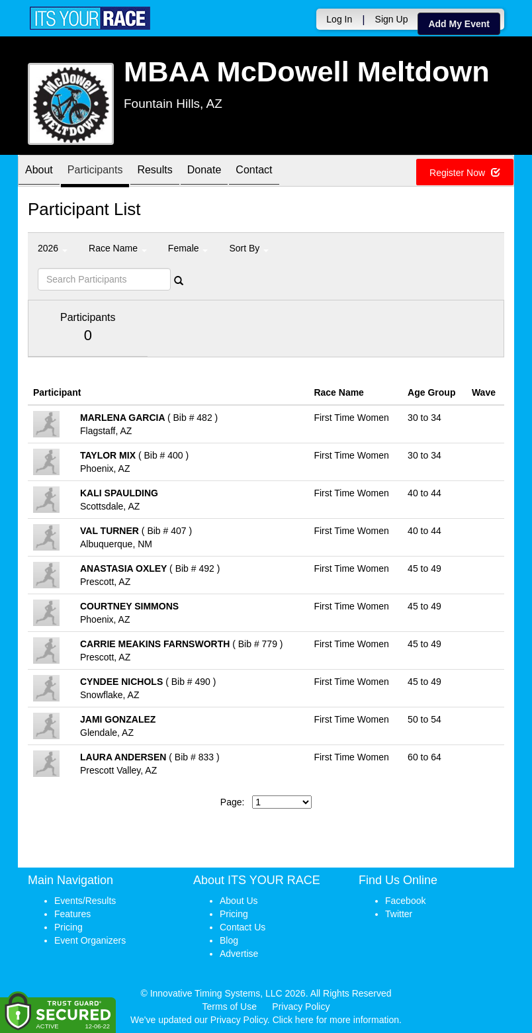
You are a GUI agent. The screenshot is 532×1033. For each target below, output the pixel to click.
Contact (254, 171)
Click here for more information (336, 1019)
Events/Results (85, 900)
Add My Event (459, 24)
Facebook (405, 900)
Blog (229, 940)
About (39, 171)
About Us (239, 900)
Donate (204, 171)
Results (154, 171)
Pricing (68, 927)
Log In (339, 19)
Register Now (464, 172)
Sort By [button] (249, 248)
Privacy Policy (301, 1006)
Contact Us (242, 927)
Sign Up (391, 19)
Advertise (239, 953)
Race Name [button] (118, 248)
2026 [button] (52, 248)
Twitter (398, 914)
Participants (95, 171)
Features (72, 914)
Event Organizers (90, 940)
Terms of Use (229, 1006)
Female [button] (188, 248)
